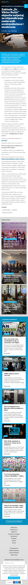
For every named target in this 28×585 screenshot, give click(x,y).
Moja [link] (5, 2)
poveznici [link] (4, 140)
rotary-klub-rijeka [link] (6, 210)
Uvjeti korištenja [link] (14, 552)
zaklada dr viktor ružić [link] (7, 212)
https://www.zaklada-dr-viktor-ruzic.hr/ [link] (13, 159)
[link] (26, 6)
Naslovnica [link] (14, 527)
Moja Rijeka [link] (14, 31)
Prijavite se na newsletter (14, 559)
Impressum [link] (14, 555)
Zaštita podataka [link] (14, 550)
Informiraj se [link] (14, 529)
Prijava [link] (14, 540)
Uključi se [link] (14, 532)
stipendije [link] (14, 210)
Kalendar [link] (14, 538)
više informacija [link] (14, 575)
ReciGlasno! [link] (14, 536)
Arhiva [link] (14, 543)
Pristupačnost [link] (14, 548)
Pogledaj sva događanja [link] (14, 521)
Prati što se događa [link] (14, 534)
